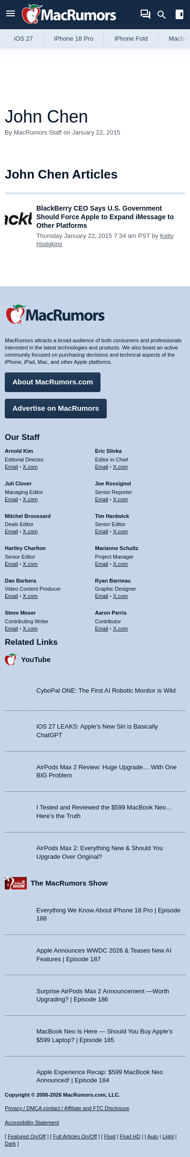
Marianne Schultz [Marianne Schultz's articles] (116, 548)
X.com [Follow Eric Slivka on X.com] (120, 467)
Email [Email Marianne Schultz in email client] (102, 564)
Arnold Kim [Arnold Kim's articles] (19, 451)
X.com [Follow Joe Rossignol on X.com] (120, 499)
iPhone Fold (130, 38)
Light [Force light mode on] (168, 1136)
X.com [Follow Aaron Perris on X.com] (120, 628)
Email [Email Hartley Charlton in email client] (11, 564)
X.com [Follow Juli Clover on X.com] (30, 499)
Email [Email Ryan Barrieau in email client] (102, 596)
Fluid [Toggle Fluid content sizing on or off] (109, 1136)
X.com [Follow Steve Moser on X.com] (30, 628)
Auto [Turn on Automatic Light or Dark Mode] (152, 1136)
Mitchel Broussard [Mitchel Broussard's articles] (28, 516)
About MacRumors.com (52, 382)
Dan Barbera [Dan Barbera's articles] (20, 581)
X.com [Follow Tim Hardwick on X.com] (120, 531)
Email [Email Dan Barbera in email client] (11, 596)
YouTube (36, 659)
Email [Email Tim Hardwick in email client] (102, 531)
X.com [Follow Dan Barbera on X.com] (30, 596)
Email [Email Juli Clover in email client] (11, 499)
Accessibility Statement (32, 1122)
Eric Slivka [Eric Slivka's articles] (108, 451)
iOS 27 (23, 38)
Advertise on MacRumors (55, 408)
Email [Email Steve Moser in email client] (11, 628)
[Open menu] (10, 14)
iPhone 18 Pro (73, 38)
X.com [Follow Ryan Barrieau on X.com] (120, 596)
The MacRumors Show (69, 883)
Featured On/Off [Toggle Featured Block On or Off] (26, 1136)
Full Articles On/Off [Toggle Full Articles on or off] (75, 1136)
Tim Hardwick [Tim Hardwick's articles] (112, 516)
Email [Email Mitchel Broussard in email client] (11, 531)
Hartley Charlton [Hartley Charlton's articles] (25, 548)
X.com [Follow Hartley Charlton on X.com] (30, 564)
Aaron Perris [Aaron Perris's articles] (111, 613)
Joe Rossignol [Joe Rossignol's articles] (113, 483)
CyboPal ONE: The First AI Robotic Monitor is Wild (106, 690)
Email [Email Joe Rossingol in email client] (102, 499)
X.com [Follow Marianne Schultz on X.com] (120, 564)
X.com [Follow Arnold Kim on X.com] (30, 467)
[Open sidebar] (179, 15)
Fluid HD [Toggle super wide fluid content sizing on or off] (130, 1136)
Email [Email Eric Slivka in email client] (102, 467)
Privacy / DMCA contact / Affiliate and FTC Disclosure (67, 1108)
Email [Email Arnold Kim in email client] (11, 467)
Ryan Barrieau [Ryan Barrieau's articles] (113, 581)
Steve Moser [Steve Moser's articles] (20, 613)
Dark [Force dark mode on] (10, 1143)
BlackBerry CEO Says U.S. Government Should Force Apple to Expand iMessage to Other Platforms (105, 216)
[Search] (165, 15)
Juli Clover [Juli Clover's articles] (18, 483)
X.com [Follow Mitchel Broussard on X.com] (30, 531)
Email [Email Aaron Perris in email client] (102, 628)
